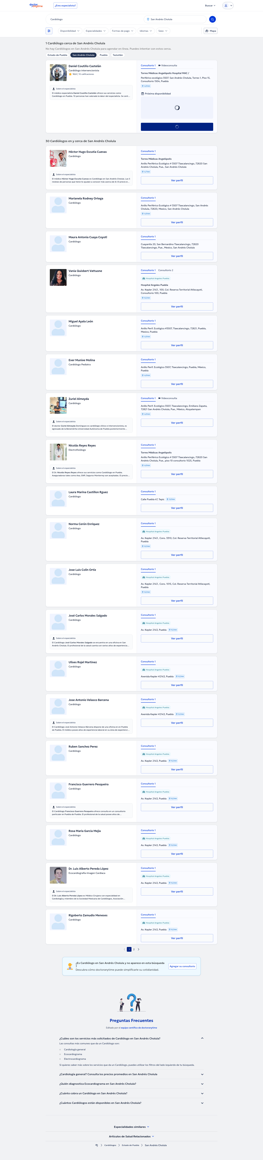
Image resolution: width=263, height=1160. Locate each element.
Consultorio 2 (165, 270)
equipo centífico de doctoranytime (139, 1027)
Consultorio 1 (148, 65)
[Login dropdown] (227, 5)
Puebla (104, 55)
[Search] (212, 19)
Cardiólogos (109, 1145)
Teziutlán (118, 55)
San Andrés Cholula (83, 55)
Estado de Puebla (57, 55)
